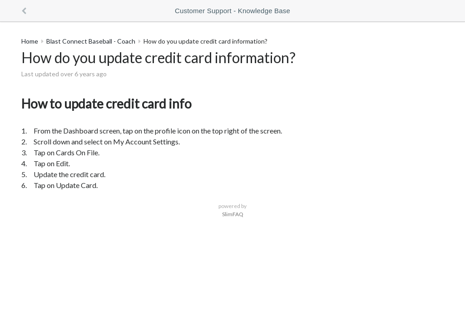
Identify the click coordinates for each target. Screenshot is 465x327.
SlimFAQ (232, 214)
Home (29, 41)
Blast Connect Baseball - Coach (90, 41)
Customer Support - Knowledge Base (232, 11)
